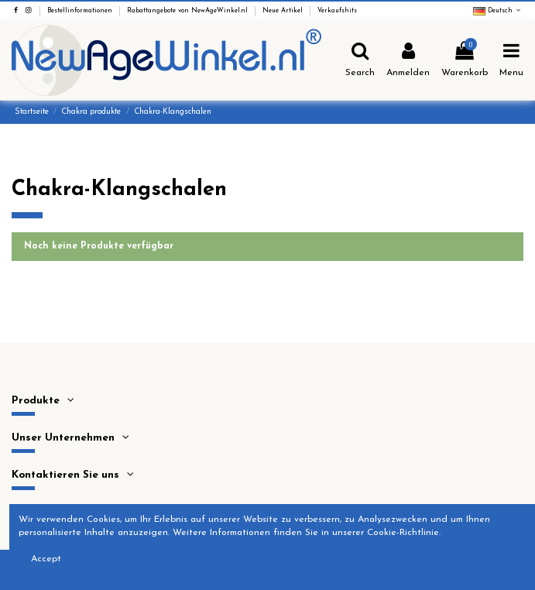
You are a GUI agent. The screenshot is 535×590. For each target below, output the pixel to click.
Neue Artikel (283, 11)
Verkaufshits (337, 11)
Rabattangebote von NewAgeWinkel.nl (188, 11)
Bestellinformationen (81, 11)
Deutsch (498, 11)
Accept (46, 559)
